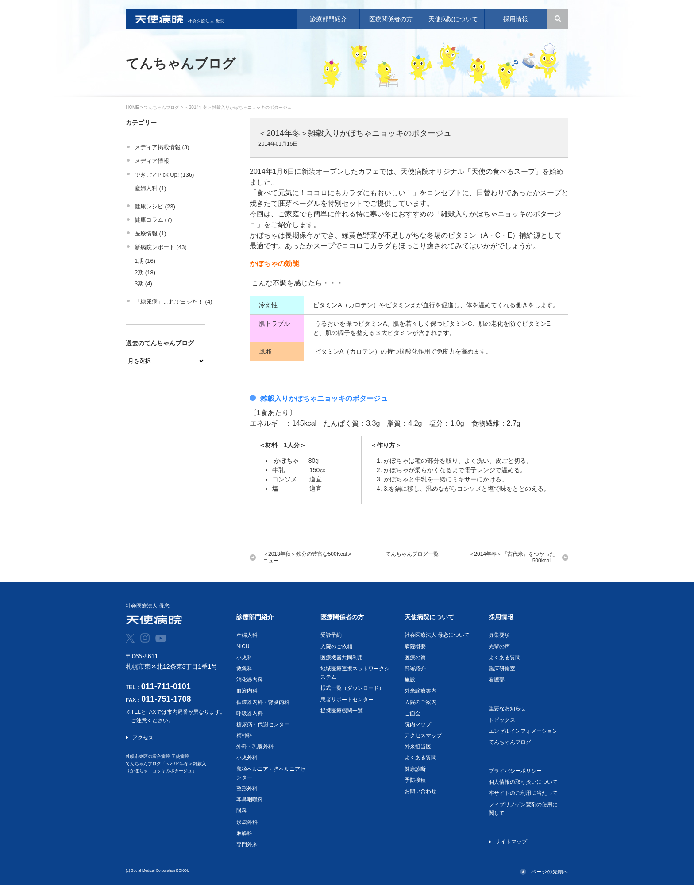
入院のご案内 (420, 702)
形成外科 (247, 822)
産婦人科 (247, 635)
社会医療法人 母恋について (437, 635)
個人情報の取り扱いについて (523, 782)
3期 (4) (143, 283)
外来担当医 (418, 746)
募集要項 (499, 635)
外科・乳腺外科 (255, 746)
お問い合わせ (420, 791)
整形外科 (247, 788)
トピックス (502, 720)
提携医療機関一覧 (341, 711)
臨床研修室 (502, 669)
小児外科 (247, 757)
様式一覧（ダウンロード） (352, 688)
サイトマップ (511, 842)
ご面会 (412, 713)
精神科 (244, 735)
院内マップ (418, 724)
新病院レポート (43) (161, 247)
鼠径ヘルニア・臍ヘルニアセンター (270, 773)
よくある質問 (420, 757)
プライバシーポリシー (515, 771)
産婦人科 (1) (150, 188)
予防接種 (415, 780)
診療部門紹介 (255, 616)
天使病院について (429, 616)
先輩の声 (499, 646)
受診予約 (331, 635)
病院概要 (415, 646)
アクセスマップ (423, 735)
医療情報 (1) (150, 233)
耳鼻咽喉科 (249, 799)
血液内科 (247, 691)
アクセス (143, 738)
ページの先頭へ (549, 872)
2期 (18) (145, 272)
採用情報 (501, 616)
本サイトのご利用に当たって (523, 793)
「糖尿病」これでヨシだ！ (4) (173, 301)
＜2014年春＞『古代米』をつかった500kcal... (512, 557)
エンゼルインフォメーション (523, 731)
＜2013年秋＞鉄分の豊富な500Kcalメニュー (307, 557)
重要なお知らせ (507, 708)
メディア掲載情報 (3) (162, 147)
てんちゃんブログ (161, 107)
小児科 (244, 657)
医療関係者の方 (342, 616)
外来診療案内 (420, 691)
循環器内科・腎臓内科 (262, 702)
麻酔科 (244, 833)
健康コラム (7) (153, 219)
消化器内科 (249, 680)
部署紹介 (415, 669)
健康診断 (415, 769)
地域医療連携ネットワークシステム (354, 673)
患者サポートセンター (347, 699)
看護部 (497, 680)
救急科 (244, 669)
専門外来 (247, 844)
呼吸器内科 (249, 713)
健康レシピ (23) (155, 206)
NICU (242, 646)
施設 (410, 680)
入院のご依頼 (336, 646)
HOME (132, 107)
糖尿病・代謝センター (262, 724)
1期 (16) (145, 261)
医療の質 (415, 657)
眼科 (241, 811)
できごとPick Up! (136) (164, 174)
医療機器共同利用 (341, 657)
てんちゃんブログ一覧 (412, 554)
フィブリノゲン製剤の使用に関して (523, 808)
